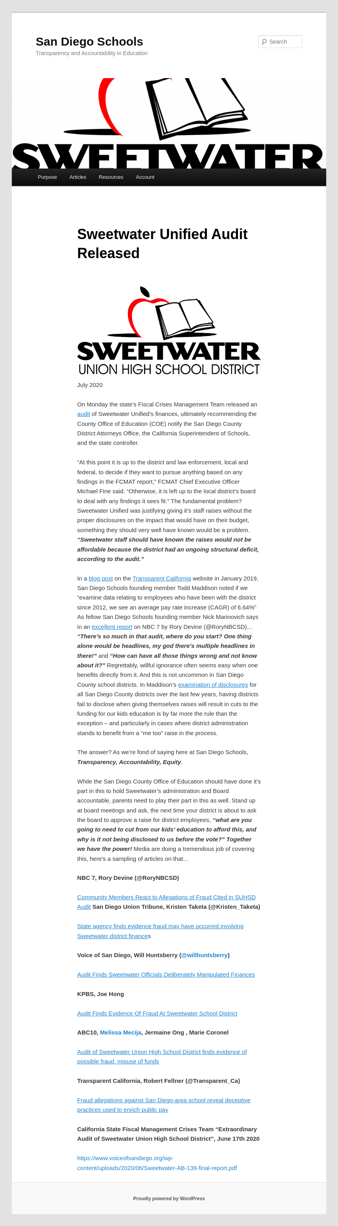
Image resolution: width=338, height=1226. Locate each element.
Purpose (47, 177)
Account (145, 177)
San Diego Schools (89, 41)
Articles (77, 177)
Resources (111, 177)
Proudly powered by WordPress (169, 1198)
